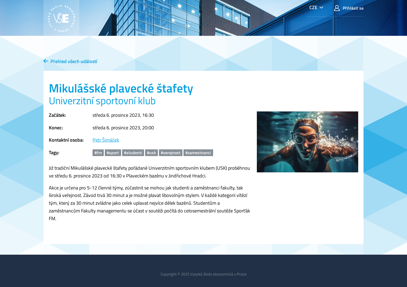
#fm (98, 152)
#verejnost (171, 152)
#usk (151, 152)
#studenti (133, 152)
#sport (113, 152)
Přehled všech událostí (70, 61)
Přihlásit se (349, 8)
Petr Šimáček (106, 140)
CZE (313, 7)
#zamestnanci (198, 152)
